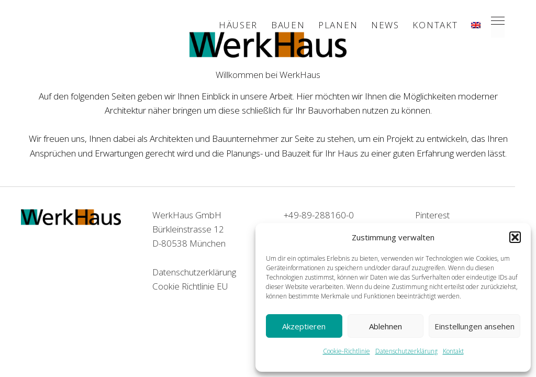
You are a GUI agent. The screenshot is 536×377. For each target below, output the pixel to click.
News (385, 25)
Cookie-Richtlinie (346, 351)
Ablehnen (385, 326)
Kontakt (453, 351)
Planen (338, 25)
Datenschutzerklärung (406, 351)
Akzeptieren (304, 326)
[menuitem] (476, 25)
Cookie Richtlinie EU (190, 286)
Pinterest (432, 215)
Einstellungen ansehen (474, 326)
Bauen (288, 25)
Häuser (238, 25)
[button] (515, 237)
